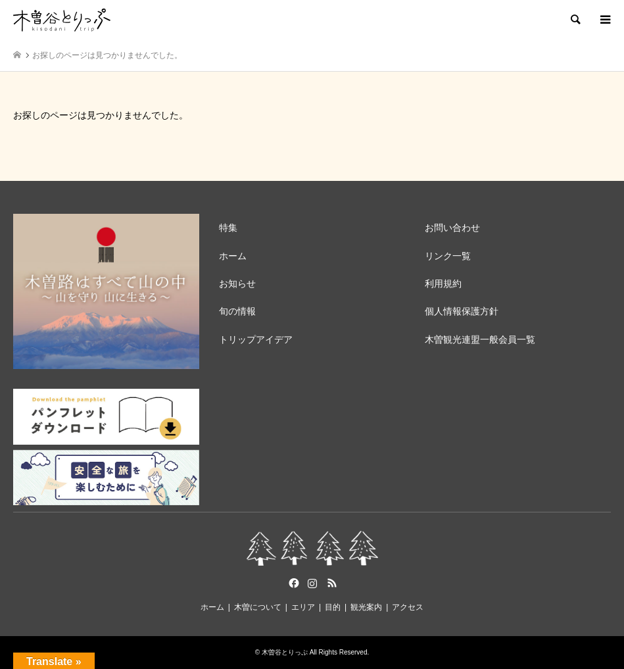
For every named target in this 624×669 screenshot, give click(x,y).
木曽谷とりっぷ (285, 652)
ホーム (233, 256)
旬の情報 (237, 311)
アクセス (407, 607)
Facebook (292, 582)
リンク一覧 (448, 256)
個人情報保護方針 (461, 311)
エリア (303, 607)
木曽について (257, 607)
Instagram (312, 582)
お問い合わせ (452, 227)
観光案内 (366, 607)
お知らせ (237, 283)
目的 (333, 607)
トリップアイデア (256, 339)
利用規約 (443, 283)
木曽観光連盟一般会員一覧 (480, 339)
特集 (228, 227)
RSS (332, 582)
